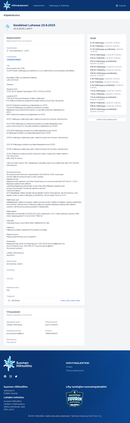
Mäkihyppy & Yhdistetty (59, 6)
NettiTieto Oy (95, 416)
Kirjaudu (121, 5)
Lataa (62, 300)
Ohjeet (69, 367)
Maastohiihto (38, 6)
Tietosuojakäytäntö (75, 370)
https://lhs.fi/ (11, 342)
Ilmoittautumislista (107, 120)
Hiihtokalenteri (20, 5)
